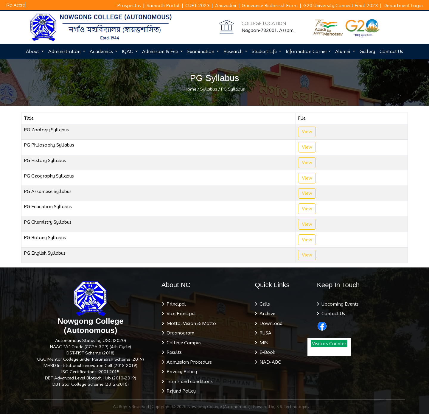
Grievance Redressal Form (270, 5)
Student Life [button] (265, 51)
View (307, 131)
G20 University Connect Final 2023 (340, 5)
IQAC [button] (128, 51)
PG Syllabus (233, 89)
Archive (266, 313)
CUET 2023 (197, 5)
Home (190, 89)
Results (173, 352)
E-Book (266, 352)
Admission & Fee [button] (160, 51)
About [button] (33, 51)
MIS (262, 342)
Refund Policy (180, 391)
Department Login (403, 5)
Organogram (179, 333)
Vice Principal (180, 313)
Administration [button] (65, 51)
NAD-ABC (269, 362)
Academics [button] (102, 51)
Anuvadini (225, 5)
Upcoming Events (339, 304)
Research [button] (233, 51)
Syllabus (208, 89)
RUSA (264, 333)
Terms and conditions (188, 381)
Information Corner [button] (306, 51)
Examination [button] (201, 51)
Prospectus (129, 5)
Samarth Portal (163, 5)
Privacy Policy (180, 371)
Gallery (367, 51)
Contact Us (391, 51)
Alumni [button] (343, 51)
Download (269, 323)
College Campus (182, 342)
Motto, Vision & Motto (190, 323)
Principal (175, 304)
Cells (263, 304)
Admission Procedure (188, 362)
